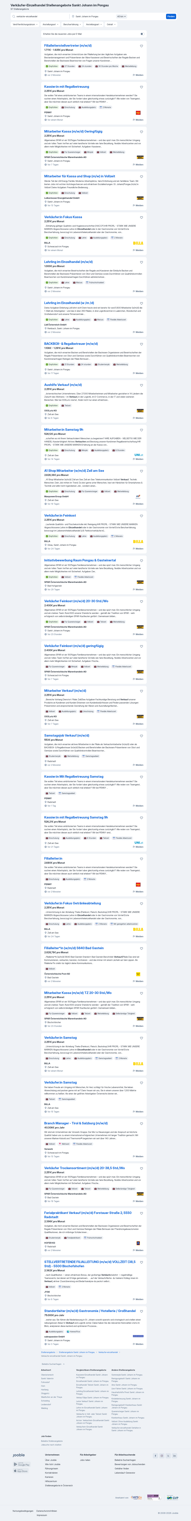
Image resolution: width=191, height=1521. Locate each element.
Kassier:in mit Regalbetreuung (66, 87)
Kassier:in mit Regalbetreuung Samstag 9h (76, 817)
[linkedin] (174, 1455)
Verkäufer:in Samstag (60, 1038)
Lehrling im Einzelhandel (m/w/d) (68, 262)
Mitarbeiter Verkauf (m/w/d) (65, 691)
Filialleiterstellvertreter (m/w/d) (68, 45)
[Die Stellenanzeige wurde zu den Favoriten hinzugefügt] (141, 46)
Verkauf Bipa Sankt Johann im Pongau (92, 1397)
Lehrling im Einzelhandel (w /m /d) (69, 303)
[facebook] (155, 1455)
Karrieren (49, 1477)
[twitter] (168, 1455)
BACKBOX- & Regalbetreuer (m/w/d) (71, 344)
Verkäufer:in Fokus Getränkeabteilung (72, 903)
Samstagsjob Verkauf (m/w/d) (66, 735)
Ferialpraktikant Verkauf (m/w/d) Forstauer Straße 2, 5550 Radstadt (88, 1215)
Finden (171, 16)
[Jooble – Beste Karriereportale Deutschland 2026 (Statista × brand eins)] (154, 1497)
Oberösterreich (47, 1375)
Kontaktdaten (51, 1472)
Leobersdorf (46, 1404)
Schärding (45, 1401)
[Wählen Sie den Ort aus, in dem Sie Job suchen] (99, 16)
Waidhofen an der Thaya (51, 1397)
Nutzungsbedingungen (23, 1511)
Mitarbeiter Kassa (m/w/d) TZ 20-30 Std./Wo (78, 993)
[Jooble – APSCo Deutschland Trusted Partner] (136, 1497)
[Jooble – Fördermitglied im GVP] (172, 1497)
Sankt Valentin (47, 1378)
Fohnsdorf (45, 1382)
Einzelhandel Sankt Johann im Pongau (92, 1381)
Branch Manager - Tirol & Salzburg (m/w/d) (76, 1123)
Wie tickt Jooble (52, 1464)
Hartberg (44, 1389)
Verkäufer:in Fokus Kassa (63, 217)
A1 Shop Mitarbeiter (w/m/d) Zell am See (74, 471)
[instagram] (161, 1455)
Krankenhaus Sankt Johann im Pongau (128, 1418)
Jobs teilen (85, 1460)
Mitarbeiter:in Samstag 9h (63, 430)
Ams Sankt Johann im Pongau (124, 1385)
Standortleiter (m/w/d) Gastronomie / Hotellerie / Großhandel (90, 1311)
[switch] (142, 34)
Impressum (42, 1515)
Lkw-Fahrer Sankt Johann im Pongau (127, 1388)
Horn (43, 1386)
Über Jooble (51, 1460)
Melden (138, 75)
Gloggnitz (45, 1393)
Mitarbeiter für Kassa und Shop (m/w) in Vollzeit (79, 176)
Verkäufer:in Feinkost (60, 515)
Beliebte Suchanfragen (53, 1364)
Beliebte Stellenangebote (52, 1441)
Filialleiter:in (53, 858)
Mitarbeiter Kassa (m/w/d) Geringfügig (73, 131)
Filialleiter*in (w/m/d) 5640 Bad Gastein (74, 948)
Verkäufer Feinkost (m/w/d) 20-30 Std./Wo (76, 601)
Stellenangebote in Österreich (59, 1485)
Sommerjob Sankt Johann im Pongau (127, 1375)
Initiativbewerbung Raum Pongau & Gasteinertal (80, 560)
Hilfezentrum (51, 1481)
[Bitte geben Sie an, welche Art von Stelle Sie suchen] (40, 16)
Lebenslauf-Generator (125, 1472)
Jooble (175, 1513)
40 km (122, 16)
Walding (44, 1408)
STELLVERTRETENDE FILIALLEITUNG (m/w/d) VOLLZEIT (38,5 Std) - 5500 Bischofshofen (90, 1264)
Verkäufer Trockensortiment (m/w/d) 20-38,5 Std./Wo (84, 1168)
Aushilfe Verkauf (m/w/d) (63, 385)
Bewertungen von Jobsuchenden (130, 1464)
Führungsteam (51, 1468)
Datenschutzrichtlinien (46, 1511)
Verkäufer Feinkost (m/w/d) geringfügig (74, 646)
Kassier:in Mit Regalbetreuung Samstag (73, 776)
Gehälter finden (122, 1468)
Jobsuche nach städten (51, 1445)
